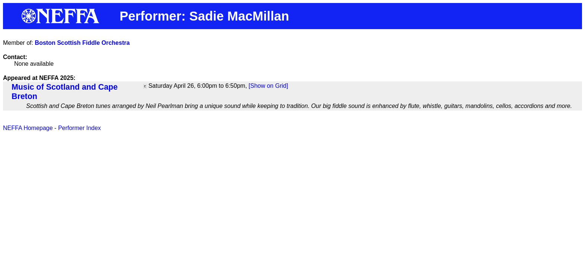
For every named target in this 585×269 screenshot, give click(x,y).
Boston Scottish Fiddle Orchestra (82, 43)
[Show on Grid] (268, 86)
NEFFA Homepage (28, 128)
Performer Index (79, 128)
